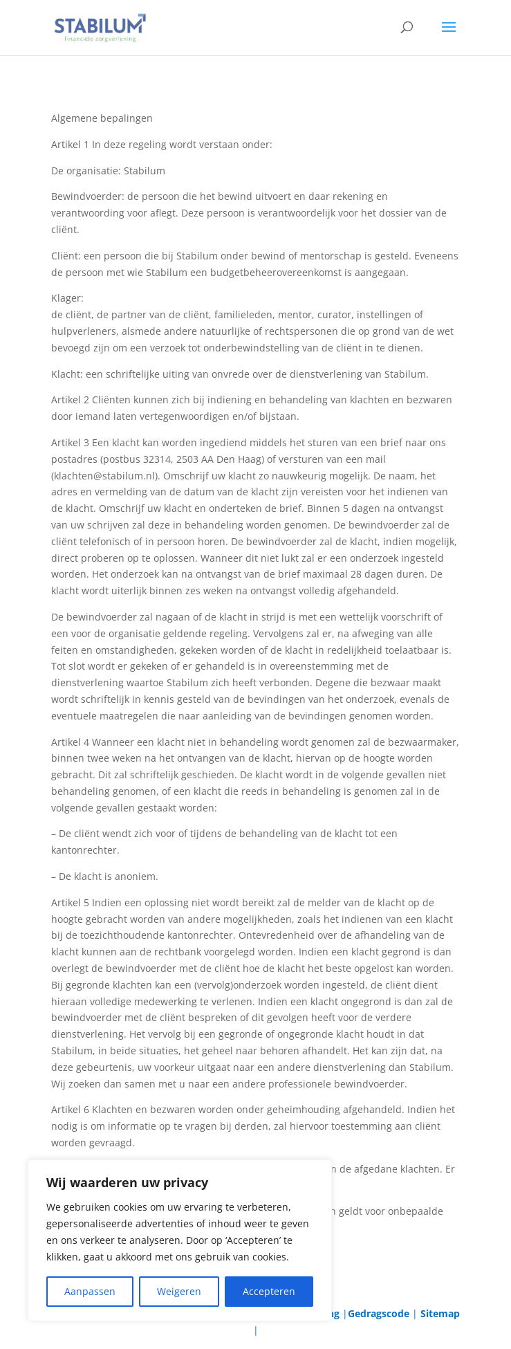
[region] (180, 1240)
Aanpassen (89, 1291)
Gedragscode (378, 1313)
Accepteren (269, 1291)
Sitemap (440, 1313)
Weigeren (179, 1291)
